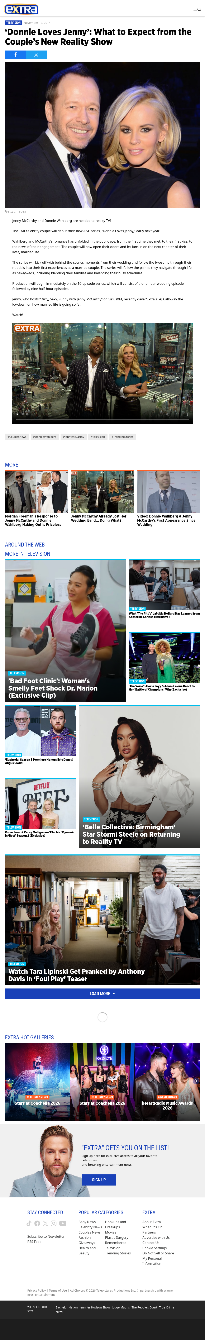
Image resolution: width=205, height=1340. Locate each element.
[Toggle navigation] (196, 9)
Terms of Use (58, 1290)
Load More (102, 993)
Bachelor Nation (67, 1307)
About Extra (151, 1222)
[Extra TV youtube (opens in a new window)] (63, 1223)
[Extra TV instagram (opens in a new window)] (54, 1223)
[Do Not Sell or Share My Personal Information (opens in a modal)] (160, 1258)
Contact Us (150, 1242)
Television (13, 22)
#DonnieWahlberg (45, 437)
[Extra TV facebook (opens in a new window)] (37, 1223)
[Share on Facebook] (15, 55)
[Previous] (9, 1081)
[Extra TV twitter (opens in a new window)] (45, 1223)
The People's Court (144, 1307)
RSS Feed (34, 1241)
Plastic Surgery (116, 1237)
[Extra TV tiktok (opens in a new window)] (29, 1223)
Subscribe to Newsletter (46, 1236)
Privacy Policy (36, 1290)
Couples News (89, 1232)
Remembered (116, 1242)
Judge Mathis (121, 1307)
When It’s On (152, 1227)
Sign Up (99, 1179)
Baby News (87, 1222)
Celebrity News (90, 1227)
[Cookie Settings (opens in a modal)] (154, 1248)
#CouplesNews (17, 437)
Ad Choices (77, 1290)
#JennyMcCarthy (73, 437)
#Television (98, 437)
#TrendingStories (123, 437)
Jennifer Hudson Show (95, 1307)
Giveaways (86, 1242)
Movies (110, 1232)
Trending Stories (118, 1253)
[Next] (196, 1081)
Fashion (84, 1237)
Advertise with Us (156, 1237)
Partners (149, 1232)
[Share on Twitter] (36, 55)
